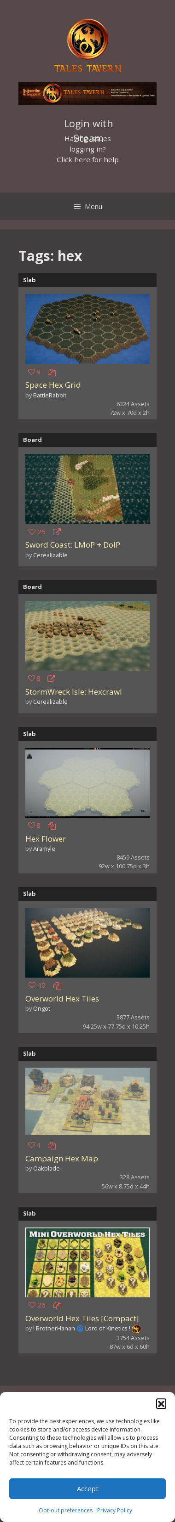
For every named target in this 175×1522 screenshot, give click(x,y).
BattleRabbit (49, 395)
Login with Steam (88, 124)
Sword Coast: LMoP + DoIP (72, 544)
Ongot (41, 1008)
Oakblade (46, 1168)
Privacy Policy (114, 1510)
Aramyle (44, 848)
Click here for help (88, 159)
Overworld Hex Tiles (62, 998)
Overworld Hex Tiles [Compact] (82, 1318)
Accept (88, 1488)
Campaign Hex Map (61, 1158)
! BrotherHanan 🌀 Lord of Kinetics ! (81, 1328)
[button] (161, 1403)
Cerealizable (50, 555)
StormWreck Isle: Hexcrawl (73, 691)
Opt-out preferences (66, 1510)
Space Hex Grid (53, 384)
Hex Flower (45, 838)
